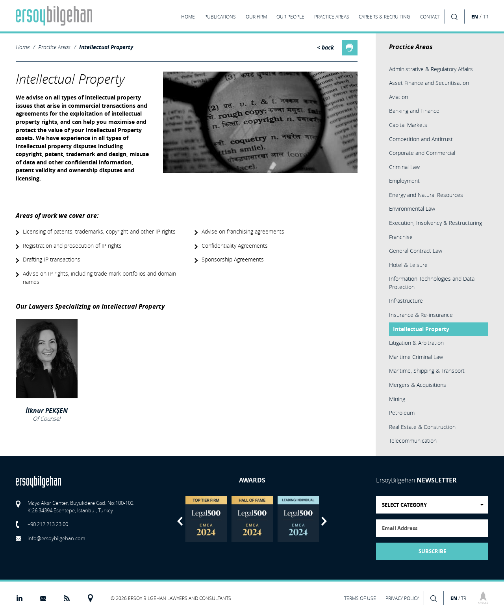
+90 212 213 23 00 (48, 524)
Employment (404, 180)
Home (23, 47)
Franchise (401, 237)
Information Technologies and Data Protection (431, 283)
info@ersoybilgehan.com (56, 538)
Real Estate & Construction (422, 427)
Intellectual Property (106, 47)
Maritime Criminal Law (416, 357)
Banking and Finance (414, 110)
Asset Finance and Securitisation (429, 83)
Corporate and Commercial (422, 152)
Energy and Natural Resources (426, 195)
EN (474, 16)
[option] (206, 519)
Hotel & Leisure (408, 265)
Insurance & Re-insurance (421, 314)
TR (485, 16)
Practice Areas (54, 47)
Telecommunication (413, 440)
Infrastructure (406, 300)
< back (325, 48)
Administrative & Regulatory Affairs (431, 69)
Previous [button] (180, 521)
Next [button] (324, 521)
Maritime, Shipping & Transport (427, 370)
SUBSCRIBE (432, 551)
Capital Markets (408, 125)
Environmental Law (412, 208)
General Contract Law (415, 250)
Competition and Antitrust (421, 139)
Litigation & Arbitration (416, 342)
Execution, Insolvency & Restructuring (435, 222)
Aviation (398, 97)
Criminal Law (404, 167)
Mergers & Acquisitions (417, 384)
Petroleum (402, 412)
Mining (397, 399)
